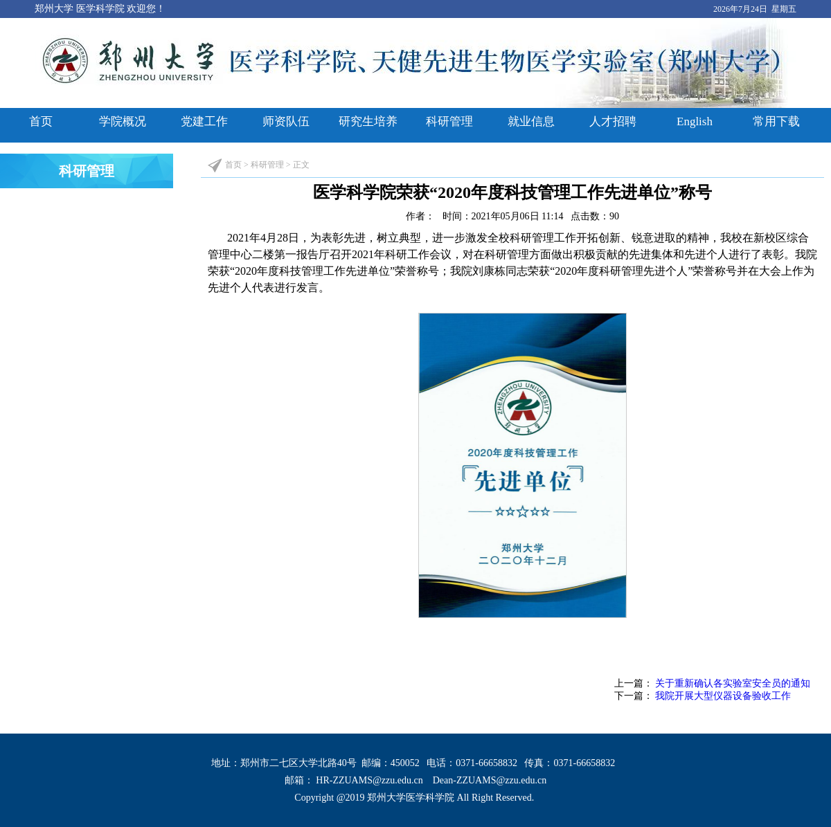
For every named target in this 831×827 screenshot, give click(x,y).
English (695, 121)
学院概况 (122, 121)
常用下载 (776, 121)
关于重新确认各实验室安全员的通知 (732, 683)
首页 (41, 121)
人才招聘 (612, 121)
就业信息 (531, 121)
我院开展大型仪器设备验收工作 (723, 696)
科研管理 (449, 121)
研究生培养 (368, 121)
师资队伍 (286, 121)
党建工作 (204, 121)
